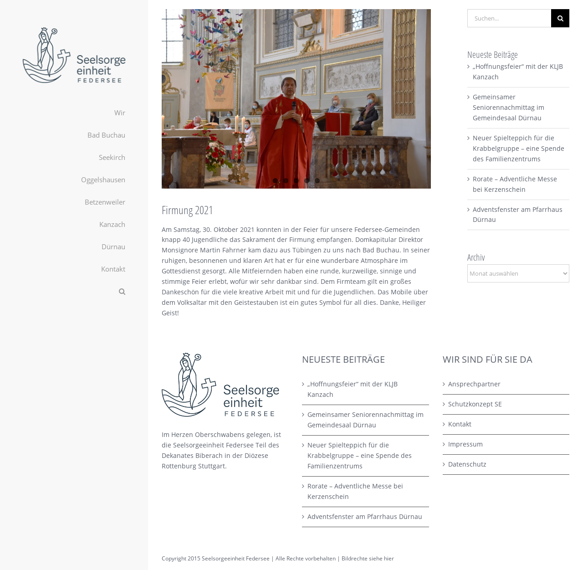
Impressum (465, 444)
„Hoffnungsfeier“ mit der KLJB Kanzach (352, 389)
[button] (74, 291)
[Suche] (560, 18)
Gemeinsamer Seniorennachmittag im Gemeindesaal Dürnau (508, 107)
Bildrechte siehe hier (368, 558)
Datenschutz (467, 464)
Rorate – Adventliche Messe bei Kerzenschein (355, 491)
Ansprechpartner (474, 384)
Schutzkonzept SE (475, 404)
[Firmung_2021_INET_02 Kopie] (296, 99)
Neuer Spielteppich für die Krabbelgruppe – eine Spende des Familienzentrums (518, 148)
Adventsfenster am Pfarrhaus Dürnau (364, 516)
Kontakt (459, 424)
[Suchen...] (509, 18)
